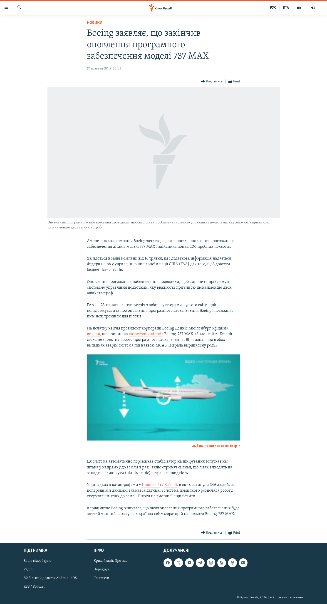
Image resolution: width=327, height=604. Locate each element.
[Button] (212, 82)
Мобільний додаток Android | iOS (50, 578)
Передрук (101, 569)
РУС (273, 8)
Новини (94, 23)
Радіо (28, 569)
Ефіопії (170, 485)
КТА (286, 8)
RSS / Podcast (34, 587)
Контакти (101, 578)
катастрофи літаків (146, 334)
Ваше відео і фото (38, 561)
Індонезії (150, 485)
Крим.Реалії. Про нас (110, 561)
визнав (93, 334)
